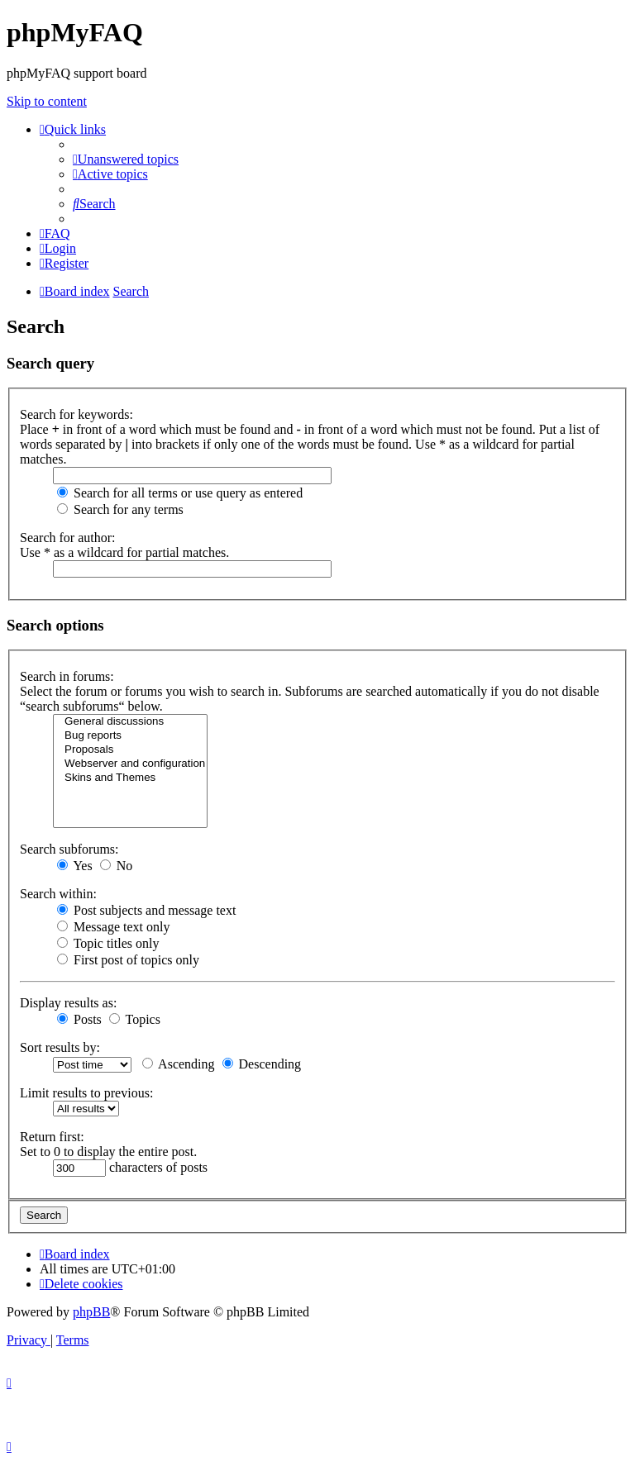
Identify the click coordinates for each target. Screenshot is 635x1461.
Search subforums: (69, 849)
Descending (262, 1064)
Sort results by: (60, 1047)
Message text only (113, 927)
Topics (134, 1019)
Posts (79, 1019)
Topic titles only (108, 943)
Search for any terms (120, 509)
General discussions (130, 722)
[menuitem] (126, 159)
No (116, 866)
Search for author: (68, 538)
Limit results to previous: (86, 1093)
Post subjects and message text (146, 910)
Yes (75, 866)
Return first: (52, 1137)
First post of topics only (128, 960)
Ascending (178, 1064)
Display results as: (68, 1003)
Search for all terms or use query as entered (180, 493)
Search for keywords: (76, 414)
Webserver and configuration (130, 764)
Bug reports (130, 736)
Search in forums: (67, 676)
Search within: (58, 894)
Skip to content (47, 101)
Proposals (130, 750)
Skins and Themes (130, 778)
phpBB (91, 1312)
